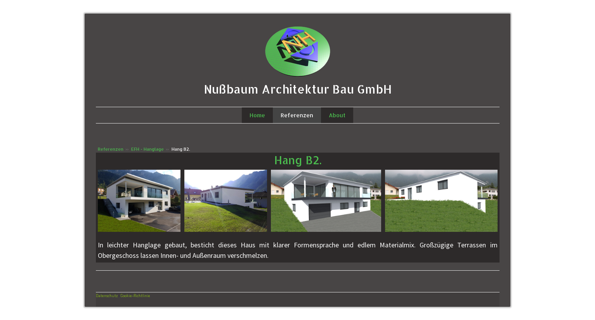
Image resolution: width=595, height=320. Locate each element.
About (337, 115)
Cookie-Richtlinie (135, 295)
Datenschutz (107, 295)
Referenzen (297, 115)
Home (257, 115)
